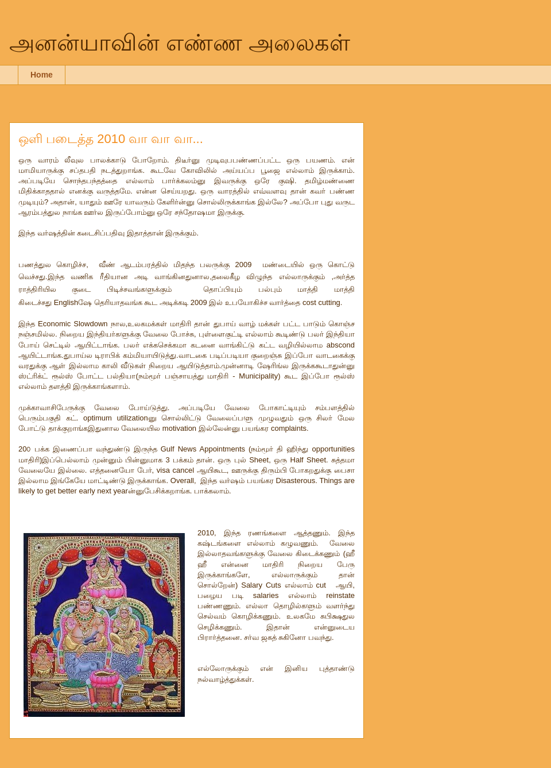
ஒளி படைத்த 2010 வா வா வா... (110, 139)
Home (41, 74)
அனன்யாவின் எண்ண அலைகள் (179, 42)
